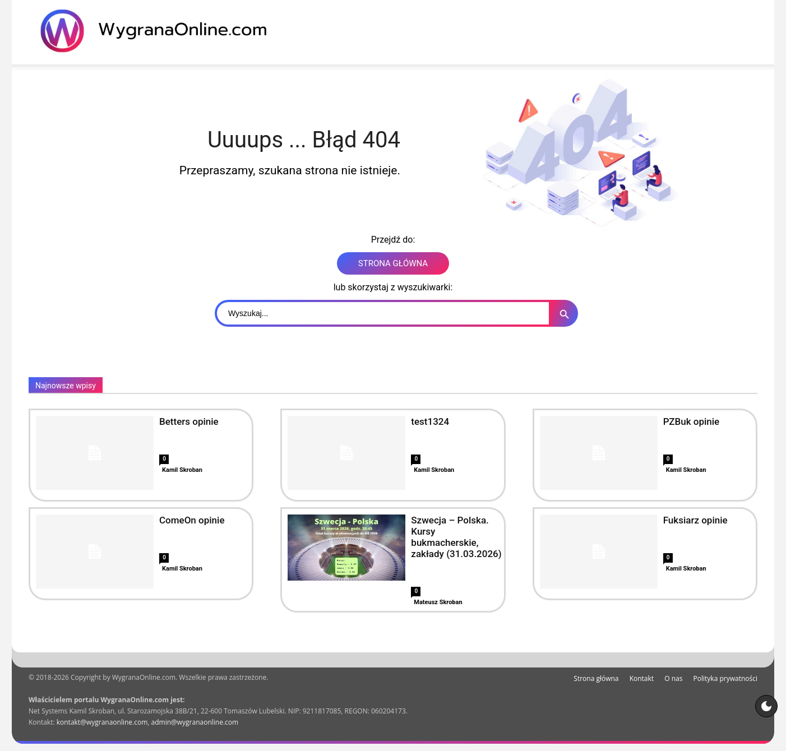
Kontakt (642, 678)
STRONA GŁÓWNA (393, 263)
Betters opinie (189, 421)
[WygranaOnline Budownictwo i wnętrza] (160, 30)
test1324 (430, 421)
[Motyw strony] (766, 706)
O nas (673, 678)
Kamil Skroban (182, 470)
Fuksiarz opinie (695, 520)
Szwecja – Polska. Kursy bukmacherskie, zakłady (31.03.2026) (456, 536)
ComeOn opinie (192, 520)
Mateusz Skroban (438, 602)
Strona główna (596, 678)
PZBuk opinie (691, 421)
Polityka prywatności (725, 678)
